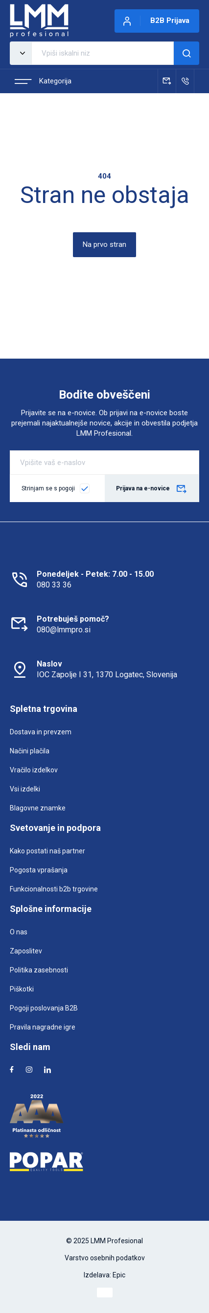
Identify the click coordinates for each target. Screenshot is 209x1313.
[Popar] (104, 1162)
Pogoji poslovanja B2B (44, 1008)
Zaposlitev (26, 951)
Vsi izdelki (25, 789)
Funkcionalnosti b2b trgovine (54, 889)
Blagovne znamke (38, 808)
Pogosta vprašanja (39, 870)
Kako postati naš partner (47, 851)
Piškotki (22, 989)
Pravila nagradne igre (42, 1027)
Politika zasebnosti (39, 970)
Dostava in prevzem (40, 732)
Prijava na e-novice (151, 489)
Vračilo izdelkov (34, 770)
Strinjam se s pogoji (48, 488)
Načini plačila (29, 751)
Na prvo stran (104, 244)
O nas (18, 932)
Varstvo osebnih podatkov (105, 1258)
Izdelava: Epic (104, 1275)
